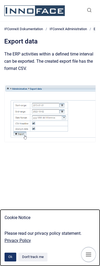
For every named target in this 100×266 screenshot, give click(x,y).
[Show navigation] (88, 254)
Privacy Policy (18, 240)
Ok (10, 257)
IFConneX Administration (68, 29)
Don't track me (33, 257)
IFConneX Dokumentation (23, 29)
